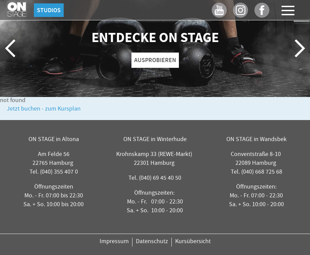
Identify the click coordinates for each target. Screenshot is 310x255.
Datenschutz (152, 242)
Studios (49, 10)
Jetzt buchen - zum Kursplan (44, 109)
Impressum (114, 242)
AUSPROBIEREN (155, 60)
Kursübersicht (193, 242)
